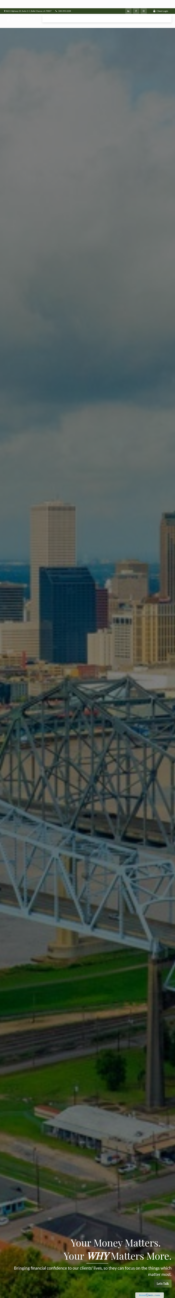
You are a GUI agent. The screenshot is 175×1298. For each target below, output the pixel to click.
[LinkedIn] (128, 3)
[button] (48, 10)
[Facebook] (136, 3)
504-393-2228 (63, 3)
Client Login (160, 3)
